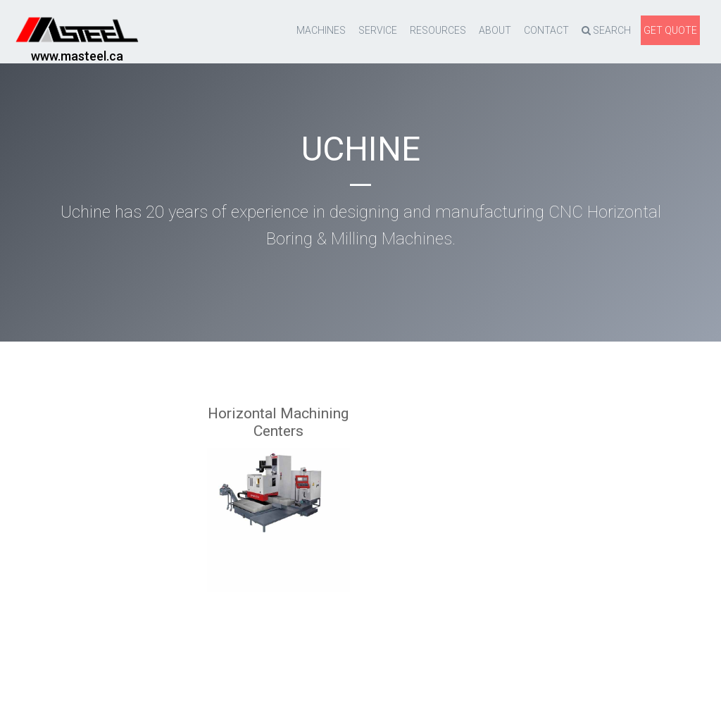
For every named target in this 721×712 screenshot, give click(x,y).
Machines (321, 30)
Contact (546, 30)
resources (438, 30)
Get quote (670, 30)
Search (606, 30)
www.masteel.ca (77, 56)
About (495, 30)
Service (377, 30)
